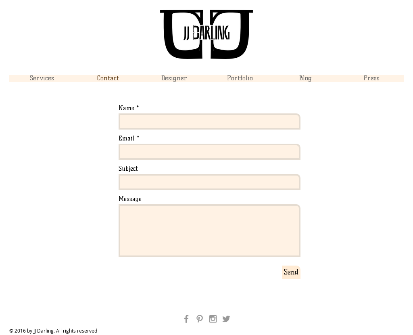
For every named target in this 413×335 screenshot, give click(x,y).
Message (130, 199)
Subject (128, 169)
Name (126, 108)
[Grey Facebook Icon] (186, 319)
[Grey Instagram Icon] (213, 319)
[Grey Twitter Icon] (226, 319)
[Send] (291, 272)
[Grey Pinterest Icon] (199, 319)
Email (127, 139)
